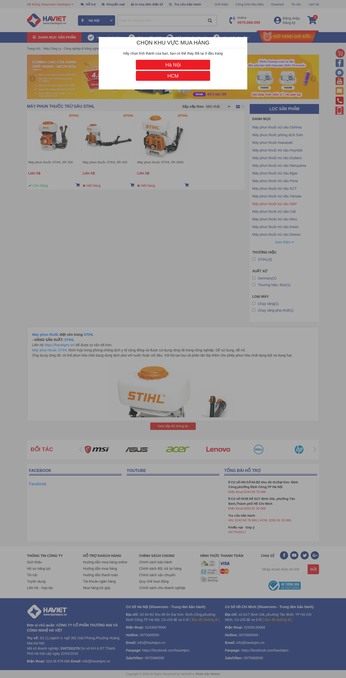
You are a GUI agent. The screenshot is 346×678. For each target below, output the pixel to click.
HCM (173, 76)
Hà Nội (173, 64)
